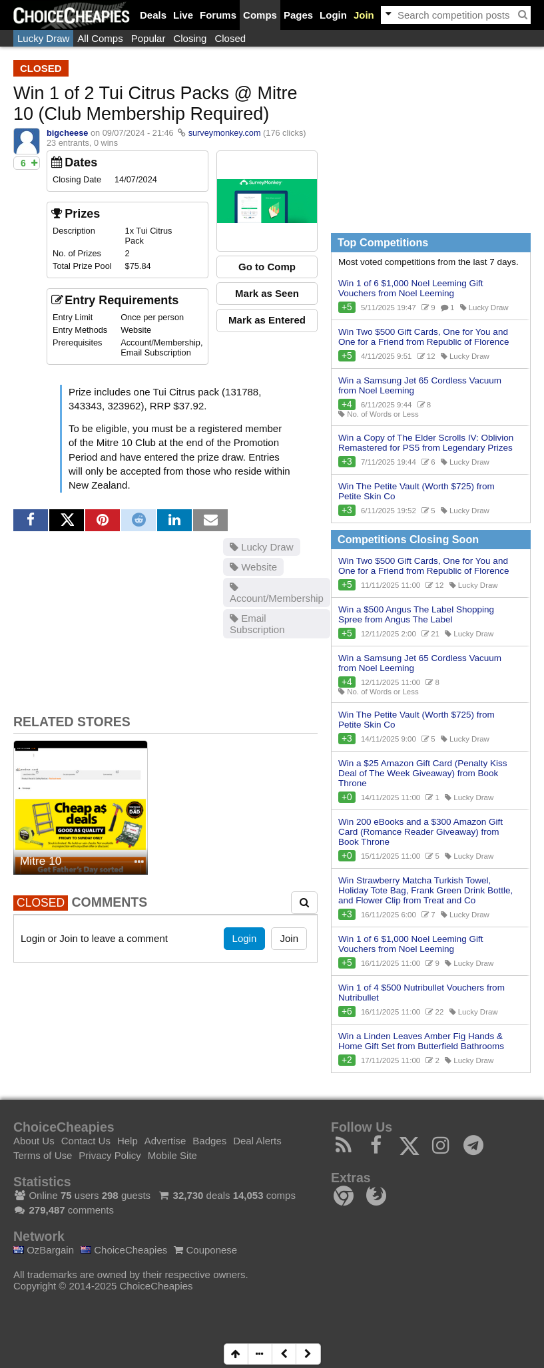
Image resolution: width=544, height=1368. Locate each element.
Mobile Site (172, 1155)
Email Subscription (257, 623)
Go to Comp (267, 266)
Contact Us (86, 1140)
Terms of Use (42, 1155)
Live (183, 15)
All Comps (100, 38)
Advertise (165, 1140)
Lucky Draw (43, 38)
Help (127, 1140)
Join (364, 15)
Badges (209, 1140)
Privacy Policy (109, 1155)
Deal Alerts (257, 1140)
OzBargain (43, 1249)
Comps (260, 15)
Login (333, 15)
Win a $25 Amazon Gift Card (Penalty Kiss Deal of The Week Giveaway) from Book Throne (422, 773)
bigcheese (67, 133)
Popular (148, 38)
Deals (153, 15)
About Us (34, 1140)
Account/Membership (277, 593)
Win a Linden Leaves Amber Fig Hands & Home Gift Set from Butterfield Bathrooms (421, 1041)
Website (253, 566)
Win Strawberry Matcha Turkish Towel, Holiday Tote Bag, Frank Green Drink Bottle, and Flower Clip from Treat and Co (425, 890)
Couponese (205, 1249)
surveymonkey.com (224, 133)
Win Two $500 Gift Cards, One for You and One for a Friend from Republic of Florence (423, 337)
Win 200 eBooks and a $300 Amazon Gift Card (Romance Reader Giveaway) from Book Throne (420, 832)
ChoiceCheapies (124, 1249)
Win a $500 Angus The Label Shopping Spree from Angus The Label (416, 614)
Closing (189, 38)
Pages (298, 15)
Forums (218, 15)
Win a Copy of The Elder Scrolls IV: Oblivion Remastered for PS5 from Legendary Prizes (425, 443)
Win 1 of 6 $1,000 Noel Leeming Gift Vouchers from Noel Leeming (410, 288)
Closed (230, 38)
